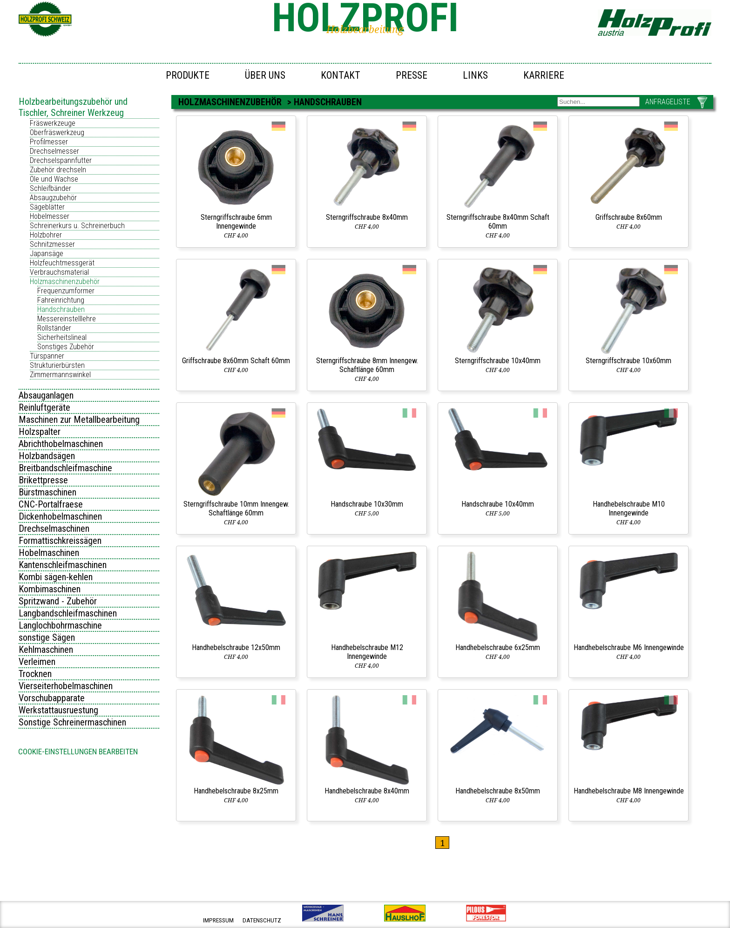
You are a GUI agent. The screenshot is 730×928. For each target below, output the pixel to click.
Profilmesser (49, 141)
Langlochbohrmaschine (60, 625)
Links (475, 75)
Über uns (265, 75)
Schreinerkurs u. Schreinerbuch (77, 225)
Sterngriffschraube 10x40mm (498, 360)
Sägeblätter (47, 207)
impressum (218, 920)
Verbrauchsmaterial (59, 272)
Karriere (543, 75)
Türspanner (47, 356)
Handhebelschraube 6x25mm (497, 647)
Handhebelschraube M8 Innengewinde (629, 790)
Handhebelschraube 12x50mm (236, 647)
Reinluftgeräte (44, 407)
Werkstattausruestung (58, 710)
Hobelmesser (49, 216)
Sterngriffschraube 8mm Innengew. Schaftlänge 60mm (367, 365)
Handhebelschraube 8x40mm (366, 790)
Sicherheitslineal (62, 337)
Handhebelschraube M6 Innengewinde (629, 647)
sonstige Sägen (47, 637)
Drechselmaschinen (54, 528)
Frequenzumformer (66, 290)
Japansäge (46, 253)
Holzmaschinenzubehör (65, 281)
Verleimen (37, 661)
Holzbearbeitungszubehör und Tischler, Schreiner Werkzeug (73, 107)
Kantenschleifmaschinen (63, 564)
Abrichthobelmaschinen (61, 443)
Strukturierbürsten (57, 365)
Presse (411, 75)
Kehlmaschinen (46, 649)
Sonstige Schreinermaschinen (72, 722)
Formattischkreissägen (60, 540)
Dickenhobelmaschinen (60, 516)
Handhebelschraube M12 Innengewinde (367, 652)
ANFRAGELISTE (667, 101)
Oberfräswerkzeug (57, 132)
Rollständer (54, 328)
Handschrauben (61, 309)
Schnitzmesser (52, 244)
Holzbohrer (46, 234)
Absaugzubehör (53, 197)
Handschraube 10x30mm (367, 504)
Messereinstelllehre (66, 318)
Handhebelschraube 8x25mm (236, 790)
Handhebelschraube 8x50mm (497, 790)
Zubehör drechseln (58, 169)
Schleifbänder (50, 188)
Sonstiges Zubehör (65, 346)
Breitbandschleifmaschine (65, 468)
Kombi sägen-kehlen (56, 577)
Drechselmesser (54, 151)
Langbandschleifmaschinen (68, 613)
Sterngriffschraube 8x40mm (367, 217)
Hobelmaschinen (49, 552)
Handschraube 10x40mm (497, 504)
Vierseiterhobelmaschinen (66, 685)
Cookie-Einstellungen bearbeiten (78, 751)
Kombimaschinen (50, 589)
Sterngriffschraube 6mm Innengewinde (236, 221)
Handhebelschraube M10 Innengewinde (629, 508)
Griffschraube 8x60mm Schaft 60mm (236, 360)
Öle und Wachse (54, 179)
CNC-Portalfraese (51, 504)
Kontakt (340, 75)
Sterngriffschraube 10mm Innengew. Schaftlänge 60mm (236, 508)
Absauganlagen (46, 395)
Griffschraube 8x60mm (628, 217)
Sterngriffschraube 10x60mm (628, 360)
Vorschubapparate (52, 698)
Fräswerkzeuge (52, 123)
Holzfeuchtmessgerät (62, 262)
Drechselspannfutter (61, 160)
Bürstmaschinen (47, 492)
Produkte (188, 75)
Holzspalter (40, 431)
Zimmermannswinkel (60, 374)
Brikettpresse (43, 480)
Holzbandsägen (47, 455)
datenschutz (262, 920)
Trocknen (35, 673)
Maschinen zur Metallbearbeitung (79, 419)
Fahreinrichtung (60, 300)
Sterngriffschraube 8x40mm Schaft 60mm (497, 221)
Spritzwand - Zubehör (58, 601)
